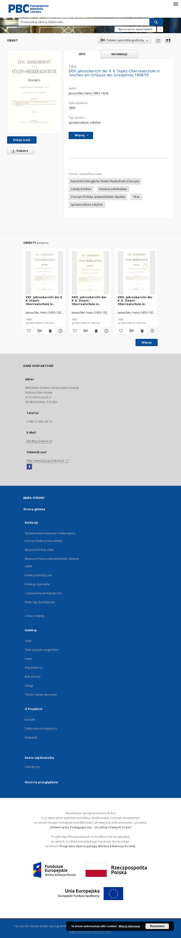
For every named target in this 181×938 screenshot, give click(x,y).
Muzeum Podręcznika (39, 550)
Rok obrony (33, 677)
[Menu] (175, 4)
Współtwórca (34, 668)
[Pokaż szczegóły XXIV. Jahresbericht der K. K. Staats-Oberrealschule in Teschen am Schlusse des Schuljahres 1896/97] (106, 331)
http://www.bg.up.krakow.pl (48, 461)
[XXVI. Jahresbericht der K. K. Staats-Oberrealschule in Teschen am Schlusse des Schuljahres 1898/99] (34, 92)
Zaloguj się (32, 767)
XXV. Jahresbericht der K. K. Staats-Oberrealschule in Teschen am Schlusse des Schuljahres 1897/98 (44, 300)
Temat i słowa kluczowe (41, 695)
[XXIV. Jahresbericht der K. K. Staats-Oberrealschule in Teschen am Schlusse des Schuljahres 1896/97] (90, 273)
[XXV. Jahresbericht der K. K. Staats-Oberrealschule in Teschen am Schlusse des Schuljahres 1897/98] (44, 273)
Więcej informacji (129, 926)
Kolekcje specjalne (37, 584)
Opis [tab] (82, 54)
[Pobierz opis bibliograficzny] (39, 331)
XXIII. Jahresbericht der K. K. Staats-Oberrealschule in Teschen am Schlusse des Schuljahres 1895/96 (135, 300)
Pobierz (19, 151)
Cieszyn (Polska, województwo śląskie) (98, 197)
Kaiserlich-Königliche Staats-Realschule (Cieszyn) (105, 181)
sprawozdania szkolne (87, 205)
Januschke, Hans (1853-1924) (88, 93)
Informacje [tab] (119, 54)
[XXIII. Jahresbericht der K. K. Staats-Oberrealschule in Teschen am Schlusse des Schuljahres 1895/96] (136, 273)
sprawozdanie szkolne (85, 122)
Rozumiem (157, 926)
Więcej (147, 342)
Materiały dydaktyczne (40, 602)
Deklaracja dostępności (41, 728)
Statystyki (31, 737)
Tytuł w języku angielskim (41, 650)
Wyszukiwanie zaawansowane (135, 29)
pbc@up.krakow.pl (39, 441)
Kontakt (30, 720)
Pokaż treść (21, 140)
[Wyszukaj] (156, 22)
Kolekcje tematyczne (38, 575)
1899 (72, 108)
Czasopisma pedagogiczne (43, 593)
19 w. (136, 197)
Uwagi (29, 686)
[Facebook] (29, 467)
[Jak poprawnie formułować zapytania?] (160, 29)
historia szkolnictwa (113, 189)
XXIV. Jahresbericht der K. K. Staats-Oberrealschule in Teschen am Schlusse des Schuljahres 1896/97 (89, 300)
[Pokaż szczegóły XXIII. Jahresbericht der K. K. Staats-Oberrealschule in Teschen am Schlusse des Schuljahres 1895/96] (152, 331)
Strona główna (34, 509)
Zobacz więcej (34, 616)
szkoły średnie (81, 189)
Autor (29, 659)
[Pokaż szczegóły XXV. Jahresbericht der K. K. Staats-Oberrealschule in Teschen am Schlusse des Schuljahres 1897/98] (60, 331)
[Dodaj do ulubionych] (158, 40)
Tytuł (28, 641)
